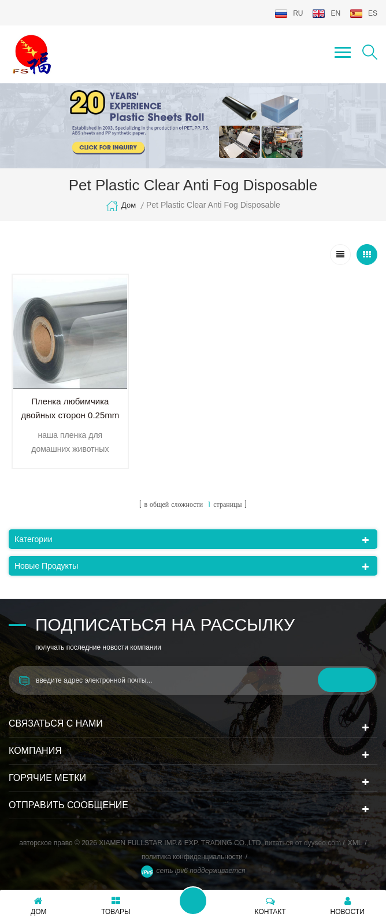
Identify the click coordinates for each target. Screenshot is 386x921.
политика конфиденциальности (192, 857)
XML (355, 843)
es (363, 14)
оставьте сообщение (193, 900)
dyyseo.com (323, 843)
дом (121, 206)
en (326, 14)
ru (288, 14)
